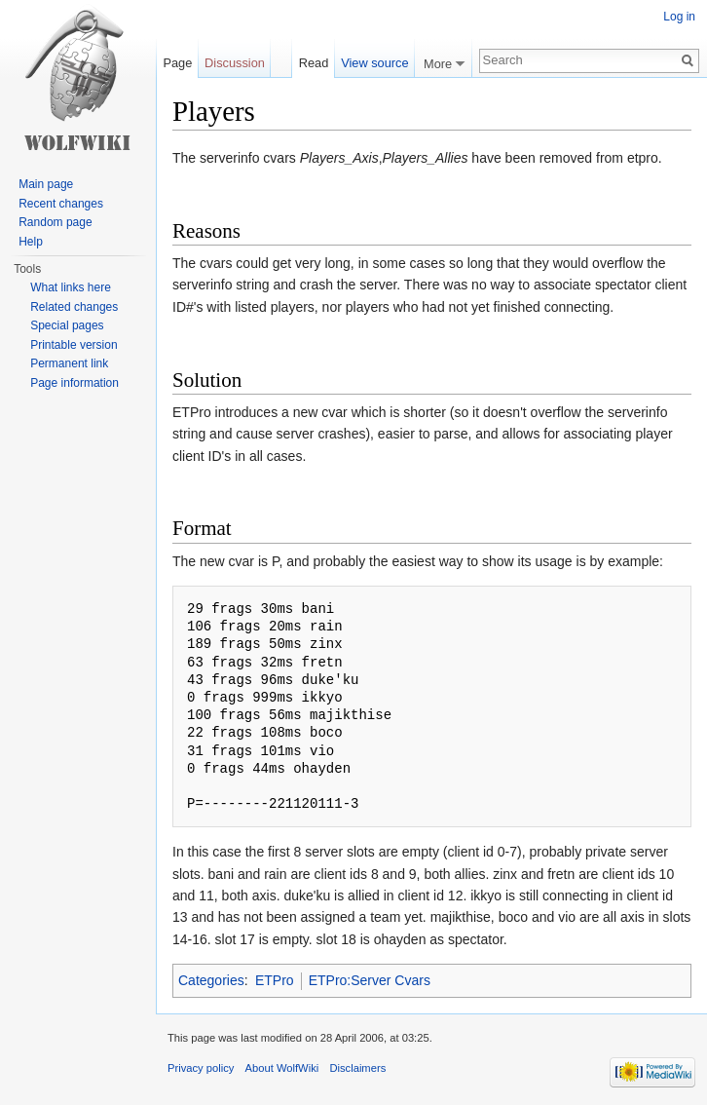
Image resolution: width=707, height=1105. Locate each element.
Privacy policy (200, 1068)
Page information (74, 383)
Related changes (74, 307)
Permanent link (69, 363)
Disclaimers (357, 1068)
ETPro (274, 980)
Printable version (73, 345)
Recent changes (61, 203)
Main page (46, 184)
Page (177, 63)
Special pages (66, 325)
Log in (679, 16)
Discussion (235, 63)
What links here (70, 287)
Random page (55, 222)
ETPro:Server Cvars (369, 980)
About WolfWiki (282, 1068)
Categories (211, 980)
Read (314, 63)
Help (31, 241)
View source (374, 63)
